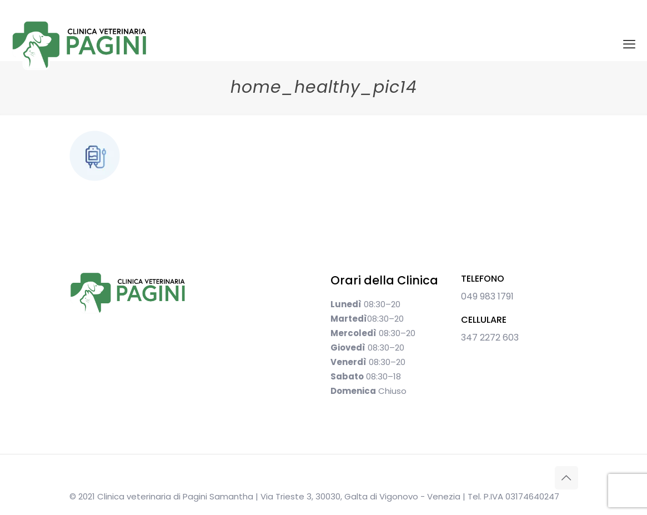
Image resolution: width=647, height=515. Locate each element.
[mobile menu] (629, 44)
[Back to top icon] (566, 477)
